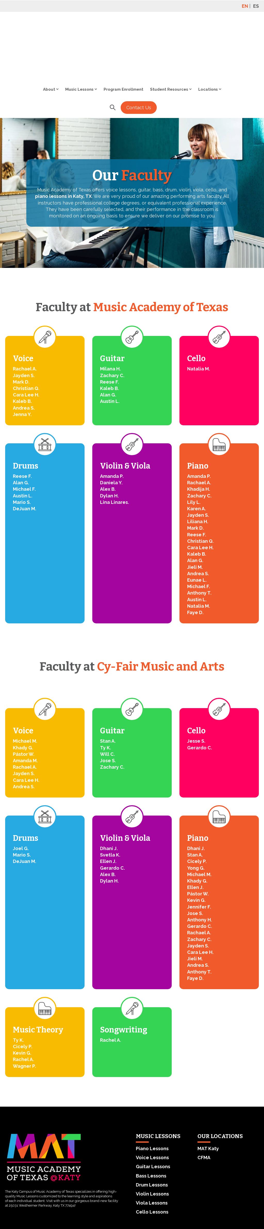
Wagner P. (24, 1010)
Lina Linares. (114, 446)
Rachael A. (25, 313)
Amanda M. (25, 705)
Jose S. (108, 705)
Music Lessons (79, 33)
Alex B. (108, 433)
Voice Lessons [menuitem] (152, 1102)
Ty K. (105, 692)
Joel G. (21, 792)
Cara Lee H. (26, 339)
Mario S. (22, 446)
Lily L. (193, 446)
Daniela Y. (111, 427)
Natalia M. (198, 313)
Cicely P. (197, 805)
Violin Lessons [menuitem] (152, 1138)
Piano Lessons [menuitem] (152, 1093)
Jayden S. (24, 320)
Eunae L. (197, 524)
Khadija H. (198, 433)
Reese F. (109, 326)
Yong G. (195, 812)
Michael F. (24, 433)
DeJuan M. (24, 453)
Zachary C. (112, 320)
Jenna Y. (22, 358)
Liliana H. (197, 466)
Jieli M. (195, 511)
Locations (208, 33)
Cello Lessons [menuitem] (152, 1156)
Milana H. (110, 313)
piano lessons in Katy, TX (63, 140)
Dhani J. (109, 792)
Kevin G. (196, 844)
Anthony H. (199, 864)
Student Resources (169, 33)
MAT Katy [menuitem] (208, 1093)
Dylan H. (109, 440)
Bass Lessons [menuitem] (151, 1120)
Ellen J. (108, 805)
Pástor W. (23, 698)
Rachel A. (23, 1003)
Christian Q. (26, 332)
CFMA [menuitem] (203, 1102)
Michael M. (25, 685)
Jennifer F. (199, 851)
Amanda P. (111, 420)
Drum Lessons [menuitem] (152, 1129)
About (49, 33)
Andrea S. (24, 352)
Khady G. (23, 692)
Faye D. (195, 557)
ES (256, 6)
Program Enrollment (123, 33)
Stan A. (108, 685)
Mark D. (21, 326)
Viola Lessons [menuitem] (152, 1147)
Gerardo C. (199, 692)
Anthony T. (199, 537)
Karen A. (196, 453)
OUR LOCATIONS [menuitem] (220, 1080)
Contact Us (138, 52)
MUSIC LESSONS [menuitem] (158, 1080)
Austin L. (109, 345)
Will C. (107, 698)
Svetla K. (110, 799)
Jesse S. (196, 685)
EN (245, 6)
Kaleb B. (22, 345)
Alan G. (108, 339)
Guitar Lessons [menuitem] (153, 1111)
